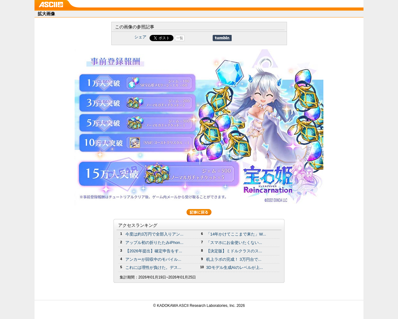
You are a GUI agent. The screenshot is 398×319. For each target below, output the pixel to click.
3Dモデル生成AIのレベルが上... (234, 267)
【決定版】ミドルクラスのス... (234, 251)
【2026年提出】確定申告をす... (153, 251)
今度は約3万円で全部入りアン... (154, 234)
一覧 (179, 38)
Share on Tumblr (222, 38)
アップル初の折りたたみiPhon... (154, 242)
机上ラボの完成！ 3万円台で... (233, 259)
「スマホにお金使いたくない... (234, 242)
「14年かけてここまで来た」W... (236, 234)
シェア (140, 37)
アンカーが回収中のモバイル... (153, 259)
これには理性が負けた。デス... (153, 267)
